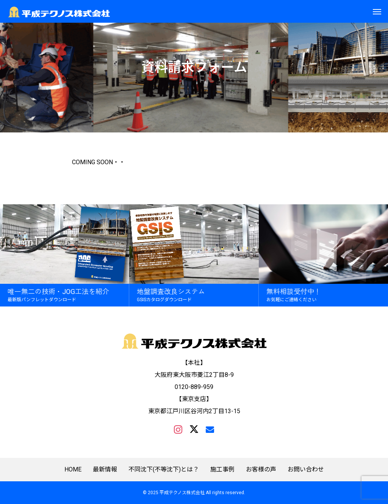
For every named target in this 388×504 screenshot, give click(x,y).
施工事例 (222, 470)
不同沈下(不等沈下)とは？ (163, 470)
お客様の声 (261, 470)
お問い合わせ (306, 470)
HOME (72, 470)
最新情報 (105, 470)
